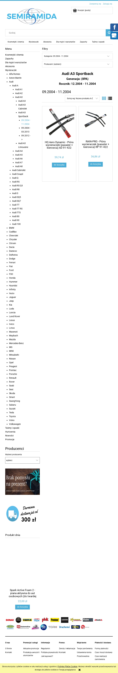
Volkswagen (15, 424)
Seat (11, 389)
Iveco (11, 324)
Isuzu (11, 293)
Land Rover (14, 316)
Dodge (12, 258)
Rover (12, 382)
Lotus (12, 328)
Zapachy (9, 58)
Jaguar (12, 297)
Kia (10, 305)
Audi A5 (19, 155)
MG (10, 347)
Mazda (12, 339)
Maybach (13, 335)
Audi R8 (16, 189)
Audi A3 (19, 97)
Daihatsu (13, 255)
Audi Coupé (17, 174)
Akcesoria (10, 66)
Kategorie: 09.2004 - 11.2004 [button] (56, 56)
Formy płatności (101, 648)
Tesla (11, 412)
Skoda (12, 393)
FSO (11, 274)
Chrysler (13, 239)
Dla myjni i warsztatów (16, 62)
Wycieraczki (10, 70)
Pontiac (12, 370)
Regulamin (45, 648)
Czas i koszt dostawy (103, 652)
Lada (11, 308)
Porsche (13, 374)
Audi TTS (16, 212)
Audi (11, 81)
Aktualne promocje (31, 648)
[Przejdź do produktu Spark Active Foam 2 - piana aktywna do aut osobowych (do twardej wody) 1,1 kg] (22, 570)
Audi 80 (15, 216)
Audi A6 (19, 158)
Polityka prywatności (49, 652)
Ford (11, 270)
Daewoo (13, 251)
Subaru (12, 405)
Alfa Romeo (14, 74)
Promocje (9, 439)
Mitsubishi (14, 355)
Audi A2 (19, 93)
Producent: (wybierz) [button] (52, 64)
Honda (12, 278)
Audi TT (15, 205)
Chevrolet (13, 235)
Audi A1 (19, 89)
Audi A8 (19, 166)
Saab (11, 385)
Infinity (12, 289)
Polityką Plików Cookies (67, 666)
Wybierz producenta (13, 454)
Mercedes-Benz (16, 343)
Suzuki (12, 408)
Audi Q (15, 178)
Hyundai (13, 285)
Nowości (9, 435)
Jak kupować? (47, 656)
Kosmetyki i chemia (14, 55)
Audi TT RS (17, 208)
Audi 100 (16, 224)
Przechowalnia (83, 656)
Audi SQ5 (16, 197)
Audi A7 (19, 162)
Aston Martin (15, 78)
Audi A (15, 85)
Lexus (12, 320)
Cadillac (13, 231)
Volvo (11, 420)
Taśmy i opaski (12, 428)
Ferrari (12, 262)
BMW (11, 228)
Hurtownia (10, 432)
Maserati (13, 331)
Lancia (12, 312)
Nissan (12, 358)
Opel (11, 362)
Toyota (12, 416)
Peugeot (13, 366)
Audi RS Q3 (17, 185)
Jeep (11, 301)
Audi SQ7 (16, 201)
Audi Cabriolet (19, 170)
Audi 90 (15, 220)
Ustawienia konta (84, 652)
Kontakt (8, 652)
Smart (12, 397)
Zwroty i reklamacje (67, 648)
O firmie (8, 648)
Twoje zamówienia (84, 648)
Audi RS (16, 181)
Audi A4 (19, 151)
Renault (12, 378)
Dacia (11, 247)
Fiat (11, 266)
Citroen (12, 243)
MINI (11, 351)
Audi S (15, 193)
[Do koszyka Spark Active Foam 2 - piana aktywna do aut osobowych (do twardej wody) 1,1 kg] (22, 607)
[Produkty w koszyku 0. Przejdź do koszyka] (81, 10)
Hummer (13, 281)
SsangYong (14, 401)
